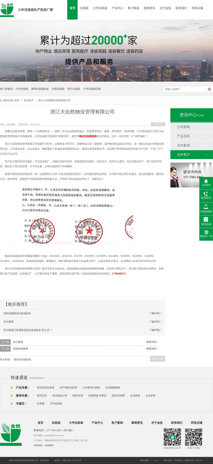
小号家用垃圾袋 (91, 387)
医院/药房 (77, 395)
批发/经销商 (118, 395)
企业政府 (135, 395)
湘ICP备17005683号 (72, 460)
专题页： (21, 403)
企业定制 (150, 395)
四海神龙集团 (20, 348)
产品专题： (23, 387)
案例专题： (23, 395)
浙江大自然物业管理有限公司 (54, 100)
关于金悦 (165, 8)
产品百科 (183, 136)
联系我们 (181, 8)
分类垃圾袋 (58, 89)
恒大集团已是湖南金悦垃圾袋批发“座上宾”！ (28, 330)
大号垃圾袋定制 (92, 89)
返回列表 (158, 124)
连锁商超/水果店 (97, 395)
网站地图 (144, 460)
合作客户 (29, 100)
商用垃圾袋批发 (40, 89)
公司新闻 (183, 127)
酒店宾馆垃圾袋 (45, 387)
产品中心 (117, 8)
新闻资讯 (149, 8)
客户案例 (133, 8)
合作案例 (183, 145)
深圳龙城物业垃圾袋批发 (17, 313)
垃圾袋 (84, 8)
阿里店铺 (197, 8)
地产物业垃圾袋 (68, 387)
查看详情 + (152, 342)
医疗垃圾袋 (74, 89)
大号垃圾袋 (100, 8)
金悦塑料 (49, 445)
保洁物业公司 (59, 395)
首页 (72, 8)
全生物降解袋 (112, 387)
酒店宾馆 (42, 395)
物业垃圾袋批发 (88, 136)
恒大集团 (8, 321)
